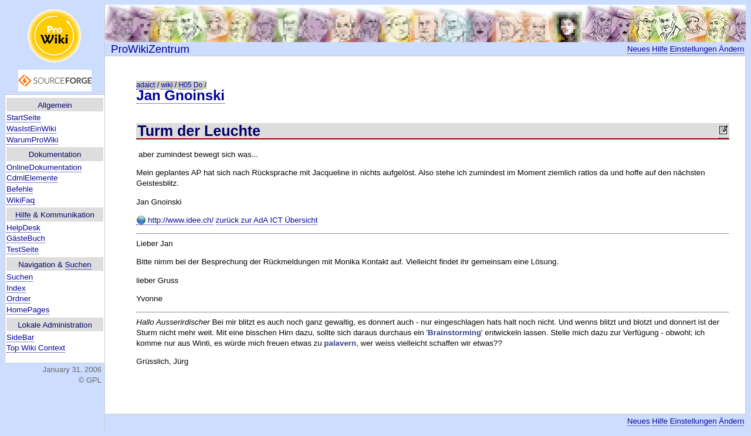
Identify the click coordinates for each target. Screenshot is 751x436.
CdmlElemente (31, 177)
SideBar (20, 337)
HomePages (27, 309)
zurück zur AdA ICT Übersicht (267, 220)
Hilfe (23, 214)
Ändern (731, 49)
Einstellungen (693, 49)
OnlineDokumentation (44, 167)
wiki (166, 85)
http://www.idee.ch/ (175, 220)
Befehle (19, 189)
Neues (638, 49)
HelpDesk (23, 227)
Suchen (78, 264)
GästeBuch (25, 238)
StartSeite (23, 117)
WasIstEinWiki (31, 128)
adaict (145, 85)
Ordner (18, 298)
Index (16, 288)
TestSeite (22, 249)
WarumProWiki (32, 139)
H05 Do (190, 85)
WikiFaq (20, 200)
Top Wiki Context (35, 347)
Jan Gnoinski (180, 95)
